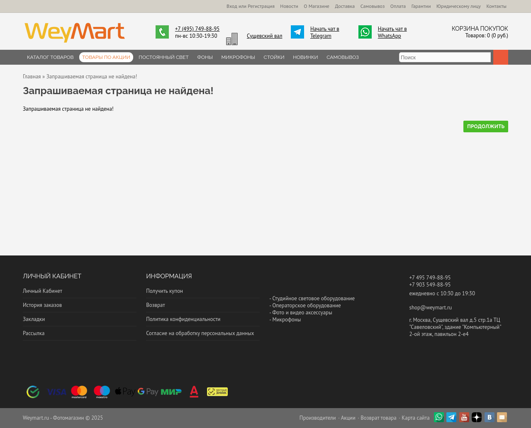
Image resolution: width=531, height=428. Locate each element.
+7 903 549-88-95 (430, 284)
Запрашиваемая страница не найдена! (91, 76)
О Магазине (316, 6)
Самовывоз (372, 6)
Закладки (34, 319)
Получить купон (164, 290)
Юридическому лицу (458, 6)
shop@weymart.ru (430, 307)
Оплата (398, 6)
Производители (318, 417)
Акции (348, 417)
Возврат (155, 305)
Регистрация (261, 6)
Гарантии (421, 6)
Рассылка (33, 333)
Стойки (274, 57)
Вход (232, 6)
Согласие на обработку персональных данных (200, 333)
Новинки (305, 57)
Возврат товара (378, 417)
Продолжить (485, 126)
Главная (32, 76)
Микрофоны (239, 57)
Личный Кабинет (42, 290)
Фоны (205, 57)
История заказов (42, 305)
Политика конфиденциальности (183, 319)
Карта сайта (415, 417)
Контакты (496, 6)
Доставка (345, 6)
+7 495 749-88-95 (430, 277)
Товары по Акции (106, 57)
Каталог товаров (50, 57)
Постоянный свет (163, 57)
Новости (289, 6)
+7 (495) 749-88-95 (197, 28)
